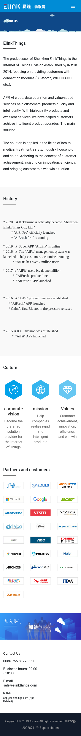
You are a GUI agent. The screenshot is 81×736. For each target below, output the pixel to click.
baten (55, 728)
